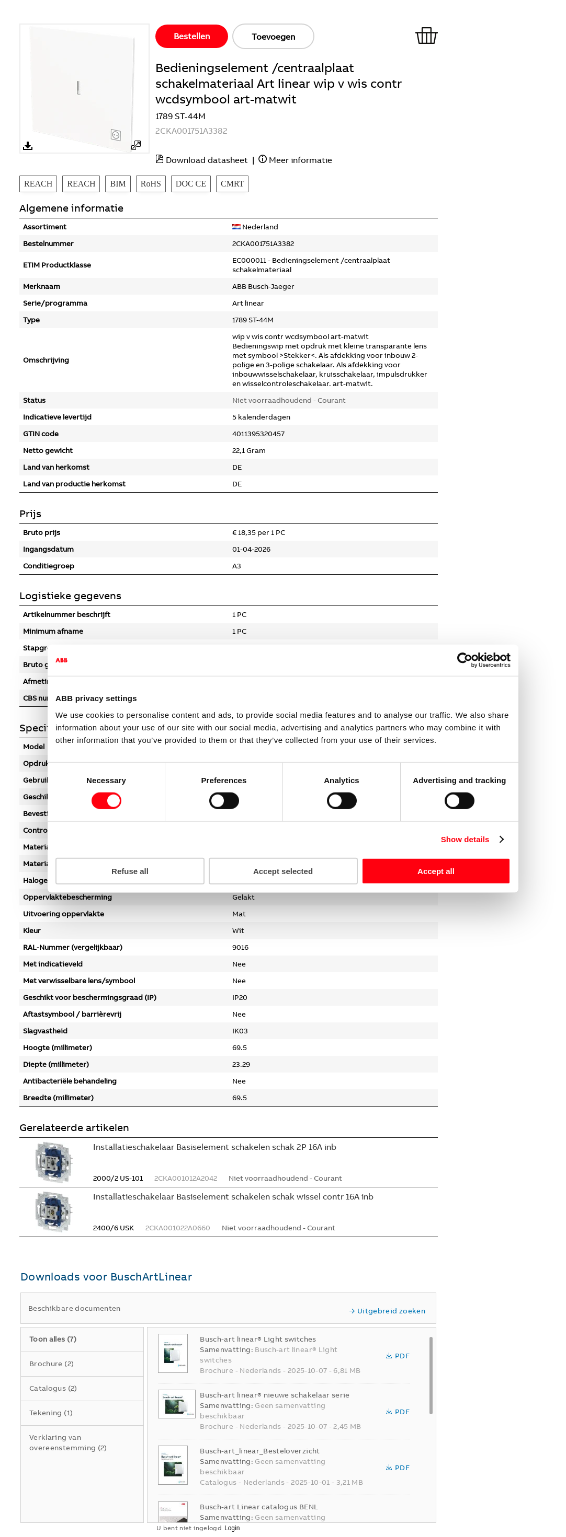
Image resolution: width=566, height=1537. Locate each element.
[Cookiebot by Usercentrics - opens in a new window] (465, 660)
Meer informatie (300, 160)
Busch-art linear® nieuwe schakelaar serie (274, 1395)
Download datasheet (207, 160)
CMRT (232, 183)
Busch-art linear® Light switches (258, 1339)
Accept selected (283, 870)
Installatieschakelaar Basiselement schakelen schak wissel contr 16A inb (233, 1196)
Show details (465, 839)
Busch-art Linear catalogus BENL (259, 1506)
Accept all (436, 870)
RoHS (151, 183)
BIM (118, 183)
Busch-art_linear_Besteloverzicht (260, 1451)
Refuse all (130, 870)
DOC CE (191, 183)
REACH (38, 183)
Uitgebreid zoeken (387, 1310)
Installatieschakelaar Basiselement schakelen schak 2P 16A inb (214, 1147)
